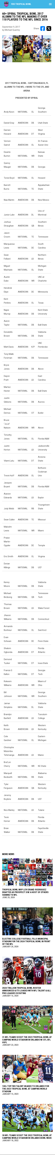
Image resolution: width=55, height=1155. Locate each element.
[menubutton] (50, 4)
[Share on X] (48, 28)
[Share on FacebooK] (42, 28)
